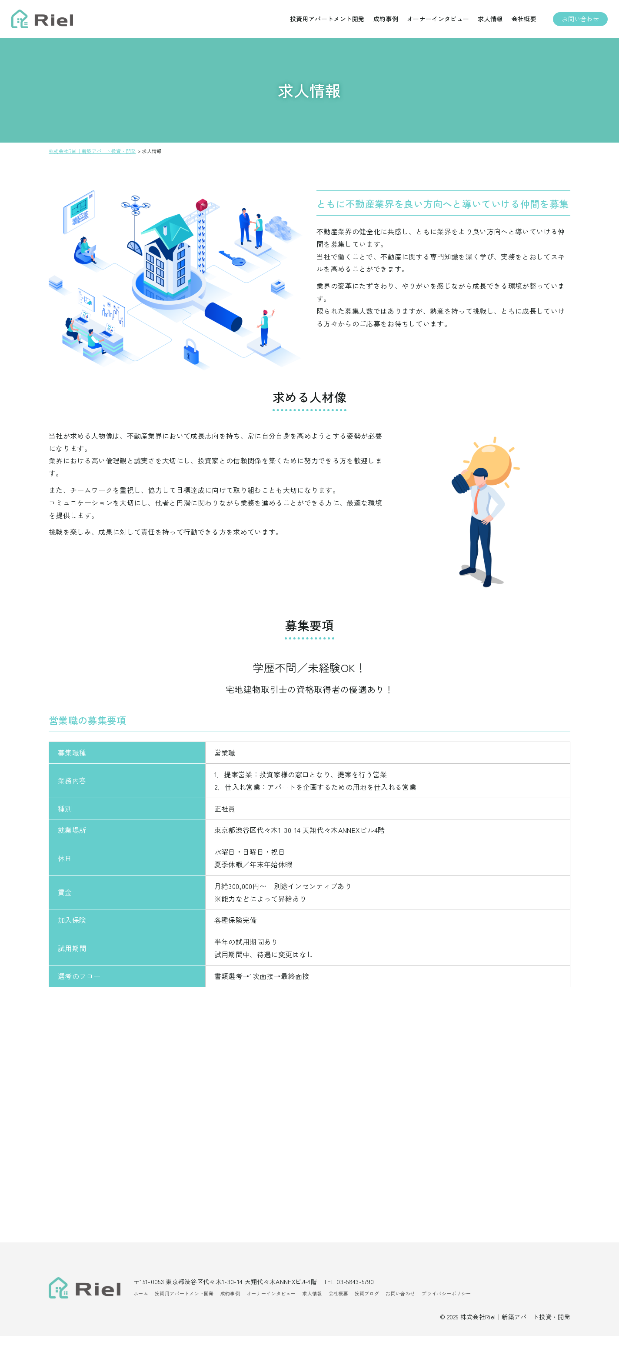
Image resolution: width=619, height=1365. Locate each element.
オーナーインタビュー (434, 21)
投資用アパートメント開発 (323, 21)
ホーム (140, 1322)
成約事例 (381, 21)
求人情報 (485, 21)
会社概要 (519, 21)
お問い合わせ (576, 21)
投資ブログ (367, 1322)
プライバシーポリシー (446, 1322)
